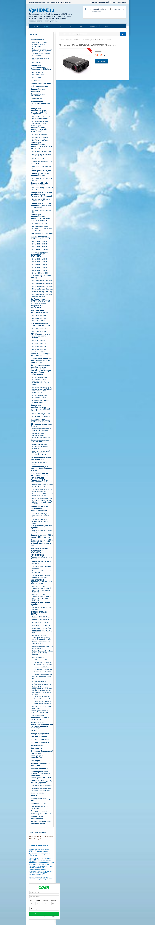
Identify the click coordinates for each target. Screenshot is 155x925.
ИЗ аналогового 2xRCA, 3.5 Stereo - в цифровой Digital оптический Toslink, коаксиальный (42, 389)
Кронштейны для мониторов (38, 95)
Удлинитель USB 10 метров (43, 664)
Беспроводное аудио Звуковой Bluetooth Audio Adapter (41, 468)
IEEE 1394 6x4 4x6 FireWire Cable (42, 632)
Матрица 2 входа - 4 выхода (42, 283)
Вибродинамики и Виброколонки (38, 818)
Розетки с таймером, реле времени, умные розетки (41, 789)
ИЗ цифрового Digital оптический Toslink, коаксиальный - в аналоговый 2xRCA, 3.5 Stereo (40, 381)
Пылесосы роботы (38, 803)
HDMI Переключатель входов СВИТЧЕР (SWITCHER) (39, 254)
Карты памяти (36, 748)
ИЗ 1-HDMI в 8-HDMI (39, 247)
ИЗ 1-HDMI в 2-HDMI (39, 241)
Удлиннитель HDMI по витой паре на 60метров (42, 485)
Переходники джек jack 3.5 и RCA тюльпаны (42, 647)
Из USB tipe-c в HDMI (40, 226)
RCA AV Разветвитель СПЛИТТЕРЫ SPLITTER (40, 324)
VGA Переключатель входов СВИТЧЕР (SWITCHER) (39, 550)
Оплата (81, 26)
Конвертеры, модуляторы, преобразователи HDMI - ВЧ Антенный (42, 205)
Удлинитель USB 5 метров (42, 662)
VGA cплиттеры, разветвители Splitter (39, 311)
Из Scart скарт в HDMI (40, 137)
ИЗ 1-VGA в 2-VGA (39, 315)
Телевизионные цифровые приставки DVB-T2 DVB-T (40, 717)
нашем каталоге (65, 2)
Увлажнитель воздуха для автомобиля (41, 54)
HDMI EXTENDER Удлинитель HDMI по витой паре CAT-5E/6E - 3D (41, 480)
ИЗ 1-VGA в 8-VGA (39, 321)
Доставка (70, 26)
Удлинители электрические (42, 785)
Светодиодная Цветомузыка (37, 757)
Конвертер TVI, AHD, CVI (41, 814)
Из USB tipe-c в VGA (39, 223)
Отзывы (105, 26)
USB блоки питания (39, 736)
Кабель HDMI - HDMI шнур (41, 617)
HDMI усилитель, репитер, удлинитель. (41, 527)
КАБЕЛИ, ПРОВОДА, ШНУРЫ (39, 613)
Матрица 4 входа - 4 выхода (42, 292)
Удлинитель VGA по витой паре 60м (41, 567)
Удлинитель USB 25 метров (43, 672)
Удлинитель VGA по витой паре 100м (41, 571)
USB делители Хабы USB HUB (41, 677)
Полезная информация (39, 845)
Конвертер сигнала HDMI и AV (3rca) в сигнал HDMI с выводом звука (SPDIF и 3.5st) (42, 542)
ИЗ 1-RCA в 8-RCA (39, 331)
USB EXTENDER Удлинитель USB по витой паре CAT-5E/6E (41, 582)
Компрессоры (37, 62)
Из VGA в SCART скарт (40, 140)
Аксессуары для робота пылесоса (40, 807)
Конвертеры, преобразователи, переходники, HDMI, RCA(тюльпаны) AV (39, 111)
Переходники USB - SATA (41, 778)
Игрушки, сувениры (39, 811)
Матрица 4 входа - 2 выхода (42, 286)
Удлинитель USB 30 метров (43, 674)
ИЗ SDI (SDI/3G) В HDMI (41, 414)
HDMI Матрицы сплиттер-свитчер (41, 276)
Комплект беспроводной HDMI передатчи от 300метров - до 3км (41, 452)
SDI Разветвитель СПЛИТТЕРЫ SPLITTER (40, 420)
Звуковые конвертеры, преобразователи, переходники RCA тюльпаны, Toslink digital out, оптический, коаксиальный (41, 369)
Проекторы (35, 80)
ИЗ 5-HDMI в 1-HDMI (39, 267)
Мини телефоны (37, 793)
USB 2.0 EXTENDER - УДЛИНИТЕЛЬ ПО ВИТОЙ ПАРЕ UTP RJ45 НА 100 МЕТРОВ (41, 589)
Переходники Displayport (41, 171)
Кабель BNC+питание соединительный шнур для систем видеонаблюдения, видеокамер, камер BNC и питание (42, 690)
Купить (101, 61)
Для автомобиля (37, 40)
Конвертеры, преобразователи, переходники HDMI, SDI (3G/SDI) (40, 408)
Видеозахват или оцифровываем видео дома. (40, 854)
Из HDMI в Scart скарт (40, 134)
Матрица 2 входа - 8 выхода (42, 289)
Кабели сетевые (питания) (41, 684)
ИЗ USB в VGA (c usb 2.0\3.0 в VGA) (42, 188)
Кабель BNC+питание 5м (42, 696)
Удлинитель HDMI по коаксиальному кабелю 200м (40, 515)
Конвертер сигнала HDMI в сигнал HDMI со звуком (42, 536)
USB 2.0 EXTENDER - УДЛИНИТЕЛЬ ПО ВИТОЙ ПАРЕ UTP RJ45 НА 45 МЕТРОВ (41, 597)
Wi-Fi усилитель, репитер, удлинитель (41, 604)
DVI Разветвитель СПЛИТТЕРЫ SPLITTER (40, 300)
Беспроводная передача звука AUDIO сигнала (41, 430)
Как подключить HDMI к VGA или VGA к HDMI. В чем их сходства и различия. (40, 859)
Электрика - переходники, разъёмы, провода (41, 782)
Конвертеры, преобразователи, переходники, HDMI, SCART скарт (39, 128)
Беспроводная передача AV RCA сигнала (41, 458)
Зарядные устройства (40, 734)
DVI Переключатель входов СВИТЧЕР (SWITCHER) (39, 305)
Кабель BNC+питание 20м (42, 701)
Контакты (93, 26)
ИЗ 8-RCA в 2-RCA (39, 349)
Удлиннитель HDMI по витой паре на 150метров (42, 495)
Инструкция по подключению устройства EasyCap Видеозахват (40, 878)
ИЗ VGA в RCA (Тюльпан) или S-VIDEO (41, 155)
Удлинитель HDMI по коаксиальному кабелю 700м (40, 521)
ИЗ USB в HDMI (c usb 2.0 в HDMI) (42, 179)
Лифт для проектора (39, 86)
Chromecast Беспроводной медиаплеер (42, 752)
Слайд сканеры (37, 99)
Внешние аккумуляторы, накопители (41, 764)
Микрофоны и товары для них (41, 799)
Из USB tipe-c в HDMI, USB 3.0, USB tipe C (42, 230)
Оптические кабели (39, 681)
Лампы (34, 731)
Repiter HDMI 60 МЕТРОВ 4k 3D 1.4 (42, 531)
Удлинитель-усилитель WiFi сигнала (42, 608)
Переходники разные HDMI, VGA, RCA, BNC (40, 712)
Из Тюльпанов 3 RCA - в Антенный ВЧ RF (41, 200)
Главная (35, 26)
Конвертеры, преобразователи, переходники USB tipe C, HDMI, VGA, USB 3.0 (41, 217)
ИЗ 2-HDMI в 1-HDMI (39, 259)
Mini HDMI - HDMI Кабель (41, 625)
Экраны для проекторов (41, 83)
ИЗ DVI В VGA (37, 78)
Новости (58, 26)
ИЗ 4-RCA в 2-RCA (39, 346)
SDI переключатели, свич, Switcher (41, 425)
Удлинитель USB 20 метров (43, 669)
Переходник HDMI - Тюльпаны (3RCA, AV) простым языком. (39, 850)
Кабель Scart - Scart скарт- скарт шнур (41, 707)
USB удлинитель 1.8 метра (43, 660)
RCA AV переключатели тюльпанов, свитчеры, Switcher (40, 336)
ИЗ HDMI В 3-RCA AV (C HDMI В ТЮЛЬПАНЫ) (41, 117)
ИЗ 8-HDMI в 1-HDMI (39, 270)
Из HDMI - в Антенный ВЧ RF (41, 211)
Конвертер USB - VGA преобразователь (39, 184)
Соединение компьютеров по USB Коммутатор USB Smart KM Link (41, 360)
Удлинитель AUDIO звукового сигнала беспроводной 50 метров (41, 435)
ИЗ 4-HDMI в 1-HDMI (39, 264)
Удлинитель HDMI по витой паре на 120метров (42, 490)
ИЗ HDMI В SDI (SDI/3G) (41, 416)
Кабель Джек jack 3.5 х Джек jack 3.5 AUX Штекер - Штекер (42, 652)
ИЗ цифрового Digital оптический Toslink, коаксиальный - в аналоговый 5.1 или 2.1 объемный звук (40, 398)
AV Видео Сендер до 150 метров (41, 463)
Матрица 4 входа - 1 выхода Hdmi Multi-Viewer (42, 295)
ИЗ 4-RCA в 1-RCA (39, 341)
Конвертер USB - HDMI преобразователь (40, 174)
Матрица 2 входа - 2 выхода (42, 280)
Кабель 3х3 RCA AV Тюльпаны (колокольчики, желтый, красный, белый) (41, 637)
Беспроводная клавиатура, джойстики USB (40, 103)
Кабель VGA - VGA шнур (41, 622)
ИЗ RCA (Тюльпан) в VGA (41, 151)
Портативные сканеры (40, 739)
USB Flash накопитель (40, 742)
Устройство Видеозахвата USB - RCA (41, 162)
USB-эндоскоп (36, 761)
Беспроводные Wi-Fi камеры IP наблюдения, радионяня (40, 773)
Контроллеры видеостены (41, 233)
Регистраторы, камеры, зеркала (40, 59)
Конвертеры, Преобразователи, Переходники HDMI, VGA (41, 67)
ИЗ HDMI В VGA (38, 72)
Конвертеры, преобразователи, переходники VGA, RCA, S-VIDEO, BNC (41, 145)
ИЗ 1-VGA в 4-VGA (39, 318)
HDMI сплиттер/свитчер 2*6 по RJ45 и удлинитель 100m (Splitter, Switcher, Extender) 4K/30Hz (42, 501)
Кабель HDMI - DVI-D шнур (42, 620)
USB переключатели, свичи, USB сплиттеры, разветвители (40, 353)
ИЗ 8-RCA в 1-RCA (39, 343)
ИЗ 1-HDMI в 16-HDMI (40, 249)
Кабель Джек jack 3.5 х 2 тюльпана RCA (41, 642)
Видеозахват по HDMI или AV (41, 167)
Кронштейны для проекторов (38, 90)
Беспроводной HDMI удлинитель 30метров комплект (40, 446)
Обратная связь (95, 11)
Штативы (34, 796)
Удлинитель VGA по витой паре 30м (41, 562)
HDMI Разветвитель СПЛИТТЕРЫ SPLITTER (40, 237)
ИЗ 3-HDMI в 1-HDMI (39, 262)
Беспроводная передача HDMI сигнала (41, 441)
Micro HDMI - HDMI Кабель (41, 628)
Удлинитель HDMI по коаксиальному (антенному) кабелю (39, 508)
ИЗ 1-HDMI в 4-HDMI (39, 244)
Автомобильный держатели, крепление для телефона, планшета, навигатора (42, 725)
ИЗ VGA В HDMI (38, 75)
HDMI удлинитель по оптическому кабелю (39, 474)
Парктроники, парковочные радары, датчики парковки (42, 50)
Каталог (46, 26)
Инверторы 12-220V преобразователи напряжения (39, 44)
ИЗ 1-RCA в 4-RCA (39, 328)
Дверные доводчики (39, 768)
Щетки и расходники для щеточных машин (41, 822)
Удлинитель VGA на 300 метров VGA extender (41, 576)
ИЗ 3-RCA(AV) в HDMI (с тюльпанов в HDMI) (41, 122)
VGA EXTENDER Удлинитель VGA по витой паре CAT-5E (41, 557)
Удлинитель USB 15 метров (43, 667)
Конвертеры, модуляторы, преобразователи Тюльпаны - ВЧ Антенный (42, 194)
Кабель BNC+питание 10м (42, 699)
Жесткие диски (37, 745)
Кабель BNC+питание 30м (42, 703)
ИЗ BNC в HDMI (38, 159)
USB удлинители (38, 657)
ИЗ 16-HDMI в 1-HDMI (40, 273)
